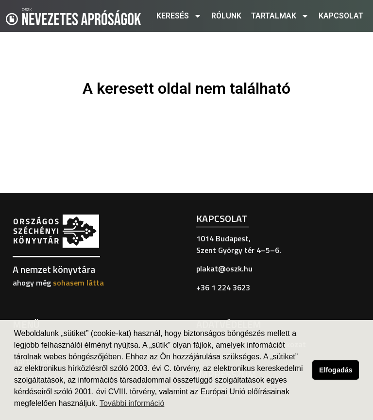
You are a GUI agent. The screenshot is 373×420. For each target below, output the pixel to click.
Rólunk (226, 15)
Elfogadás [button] (336, 370)
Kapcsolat (341, 15)
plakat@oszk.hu (224, 268)
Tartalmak (280, 16)
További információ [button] (132, 403)
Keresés (179, 16)
